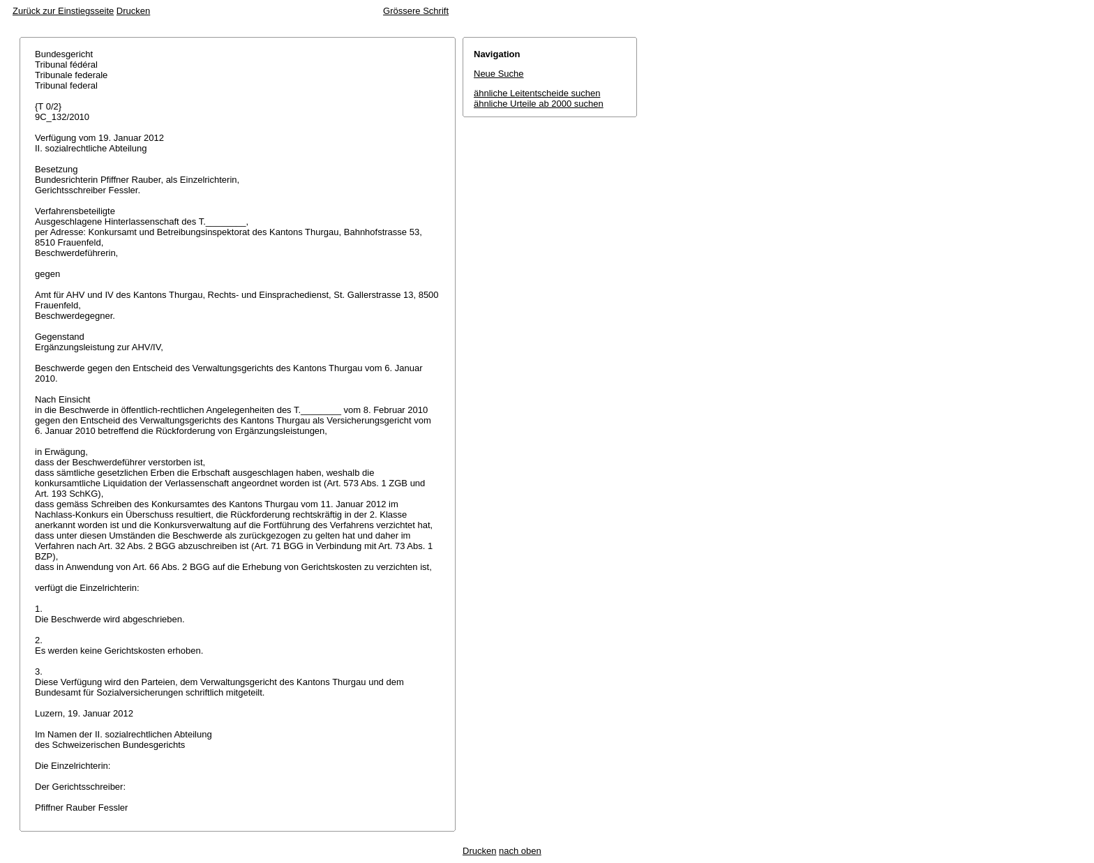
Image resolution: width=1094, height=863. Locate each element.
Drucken (133, 11)
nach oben (520, 851)
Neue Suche (499, 73)
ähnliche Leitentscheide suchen (537, 93)
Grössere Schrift (416, 11)
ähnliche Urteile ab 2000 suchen (539, 103)
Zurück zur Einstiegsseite (63, 11)
